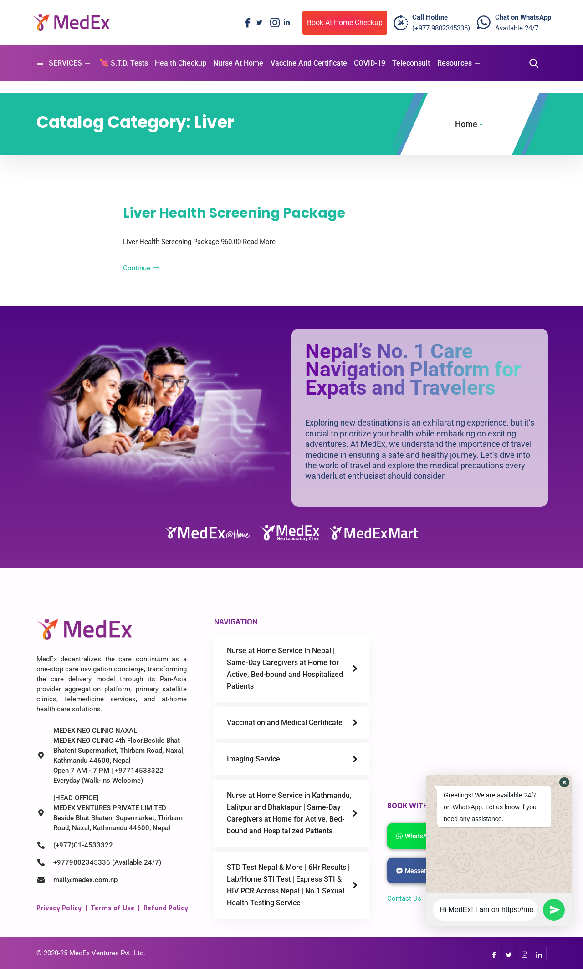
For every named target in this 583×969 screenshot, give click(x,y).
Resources (457, 63)
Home (466, 124)
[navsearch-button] (531, 63)
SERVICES (63, 63)
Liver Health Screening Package (234, 213)
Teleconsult (410, 63)
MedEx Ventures (94, 953)
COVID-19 (368, 63)
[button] (564, 782)
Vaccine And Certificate (308, 63)
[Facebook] (245, 23)
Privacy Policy (59, 908)
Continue (141, 268)
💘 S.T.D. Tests (123, 63)
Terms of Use (112, 908)
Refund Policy (165, 908)
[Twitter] (259, 23)
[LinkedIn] (286, 23)
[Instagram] (273, 23)
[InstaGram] (524, 953)
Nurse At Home (238, 63)
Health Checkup (180, 63)
